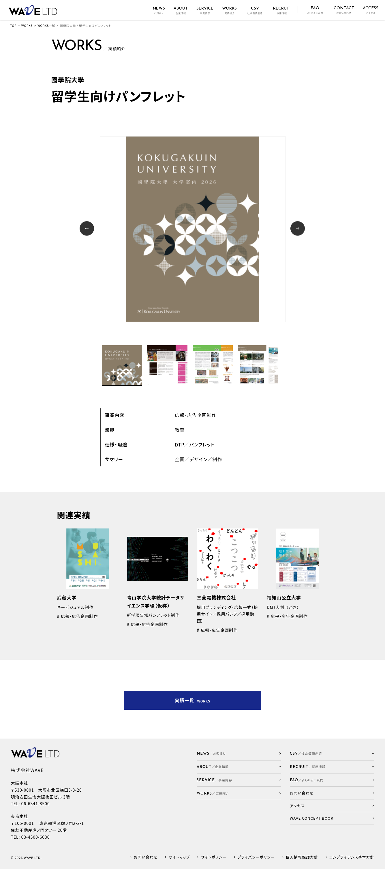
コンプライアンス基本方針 (351, 857)
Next (298, 229)
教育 (180, 429)
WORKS (27, 25)
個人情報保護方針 (302, 857)
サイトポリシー (213, 857)
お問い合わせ (145, 857)
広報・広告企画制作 (196, 415)
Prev (87, 229)
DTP (179, 444)
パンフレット (202, 444)
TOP (13, 25)
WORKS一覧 (46, 25)
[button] (239, 766)
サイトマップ (179, 857)
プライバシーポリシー (256, 857)
